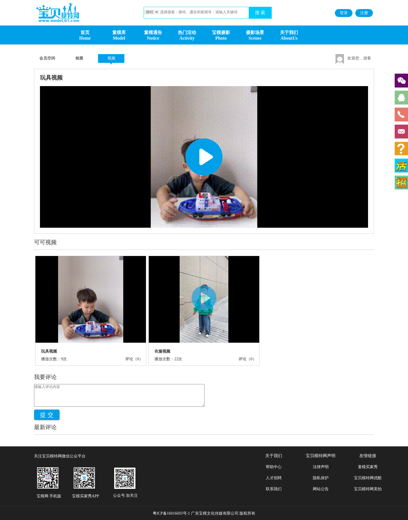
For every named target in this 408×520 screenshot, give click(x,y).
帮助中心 (274, 467)
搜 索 (260, 12)
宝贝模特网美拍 (368, 489)
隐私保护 (321, 478)
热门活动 (187, 32)
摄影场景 (255, 32)
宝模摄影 (221, 32)
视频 (111, 58)
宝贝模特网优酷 (368, 478)
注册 (364, 13)
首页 (85, 32)
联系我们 (274, 489)
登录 (344, 13)
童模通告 (153, 32)
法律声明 (321, 467)
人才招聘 (274, 478)
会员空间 (47, 58)
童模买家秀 (368, 467)
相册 (79, 58)
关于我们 (289, 32)
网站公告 (321, 489)
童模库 (119, 32)
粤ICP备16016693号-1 (171, 513)
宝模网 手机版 (49, 496)
